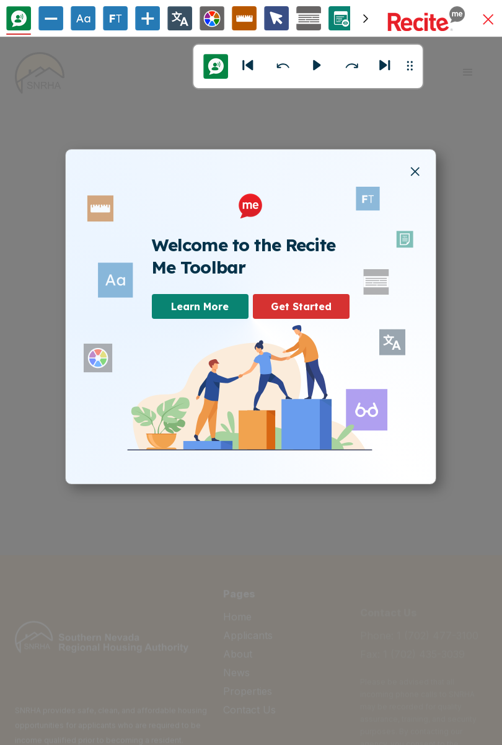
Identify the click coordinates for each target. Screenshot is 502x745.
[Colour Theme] (212, 18)
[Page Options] (340, 18)
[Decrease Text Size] (50, 18)
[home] (39, 73)
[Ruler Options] (244, 18)
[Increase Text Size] (147, 18)
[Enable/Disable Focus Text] (115, 18)
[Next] (385, 66)
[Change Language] (179, 18)
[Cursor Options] (276, 18)
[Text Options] (83, 18)
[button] (488, 20)
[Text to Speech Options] (215, 66)
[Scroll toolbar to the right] (365, 18)
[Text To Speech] (18, 18)
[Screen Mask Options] (308, 18)
